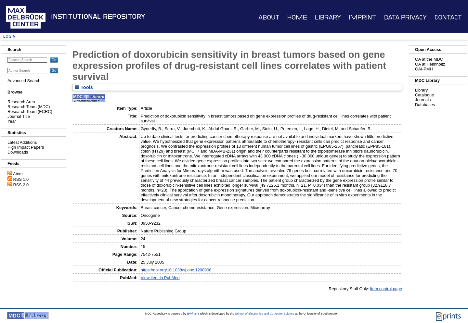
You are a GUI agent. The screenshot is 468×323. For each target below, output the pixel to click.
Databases (425, 104)
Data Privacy (405, 17)
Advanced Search (23, 80)
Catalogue (424, 95)
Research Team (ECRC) (29, 111)
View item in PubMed (160, 277)
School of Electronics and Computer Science (264, 313)
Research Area (21, 101)
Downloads (17, 152)
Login (9, 36)
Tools (84, 87)
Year (11, 121)
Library (328, 17)
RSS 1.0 (21, 179)
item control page (386, 288)
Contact (448, 17)
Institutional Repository (98, 16)
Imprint (362, 17)
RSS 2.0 (21, 184)
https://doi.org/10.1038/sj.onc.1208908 (176, 269)
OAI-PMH (424, 69)
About (269, 17)
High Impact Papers (25, 147)
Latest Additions (22, 142)
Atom (18, 173)
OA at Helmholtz (430, 64)
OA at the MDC (429, 59)
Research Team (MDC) (28, 106)
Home (297, 17)
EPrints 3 (193, 313)
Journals (423, 99)
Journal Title (18, 116)
